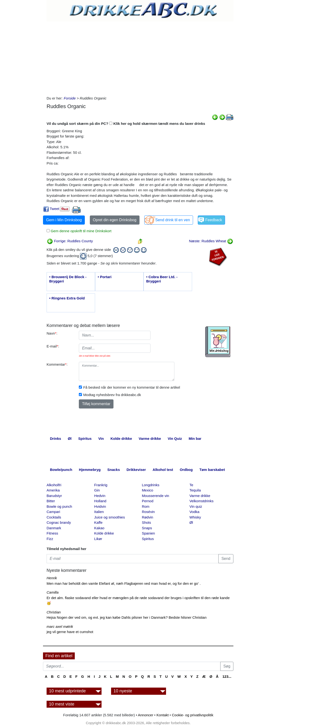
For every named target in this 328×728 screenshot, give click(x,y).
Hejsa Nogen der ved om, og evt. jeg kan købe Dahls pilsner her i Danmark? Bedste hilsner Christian (127, 617)
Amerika (53, 490)
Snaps (147, 528)
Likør (98, 539)
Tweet (54, 209)
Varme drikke (199, 496)
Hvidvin (100, 506)
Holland (100, 501)
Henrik (52, 578)
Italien (99, 512)
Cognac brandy (59, 522)
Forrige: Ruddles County (70, 241)
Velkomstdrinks (201, 501)
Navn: (52, 333)
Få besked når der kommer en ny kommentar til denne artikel (131, 387)
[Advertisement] (140, 57)
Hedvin (99, 496)
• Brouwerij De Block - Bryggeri (67, 279)
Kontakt (162, 715)
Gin (97, 490)
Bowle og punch (59, 506)
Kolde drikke (104, 533)
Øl (191, 522)
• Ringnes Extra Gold (67, 298)
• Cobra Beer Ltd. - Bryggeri (161, 279)
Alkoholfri (54, 485)
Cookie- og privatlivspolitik (192, 715)
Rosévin (148, 512)
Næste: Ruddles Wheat (211, 241)
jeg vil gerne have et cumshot (70, 632)
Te (191, 485)
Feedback (213, 220)
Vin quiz (195, 506)
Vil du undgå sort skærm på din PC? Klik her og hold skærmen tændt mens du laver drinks (126, 123)
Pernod (147, 501)
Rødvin (147, 517)
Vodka (194, 512)
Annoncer (145, 715)
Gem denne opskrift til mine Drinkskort (80, 231)
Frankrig (100, 485)
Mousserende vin (155, 496)
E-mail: (53, 346)
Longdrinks (150, 485)
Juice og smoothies (109, 517)
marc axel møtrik (60, 626)
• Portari (105, 277)
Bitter (51, 501)
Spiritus (148, 539)
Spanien (148, 533)
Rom (146, 506)
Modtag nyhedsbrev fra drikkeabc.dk (112, 395)
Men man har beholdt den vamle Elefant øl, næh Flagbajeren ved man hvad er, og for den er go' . (124, 583)
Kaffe (98, 522)
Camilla (53, 592)
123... (226, 676)
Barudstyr (54, 496)
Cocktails (54, 517)
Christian (54, 612)
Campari (53, 512)
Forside (70, 98)
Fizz (50, 539)
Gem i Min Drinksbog (64, 220)
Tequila (195, 490)
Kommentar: (57, 364)
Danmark (54, 528)
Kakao (99, 528)
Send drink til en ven (172, 220)
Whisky (195, 517)
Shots (146, 522)
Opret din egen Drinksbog (114, 220)
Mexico (147, 490)
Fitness (52, 533)
